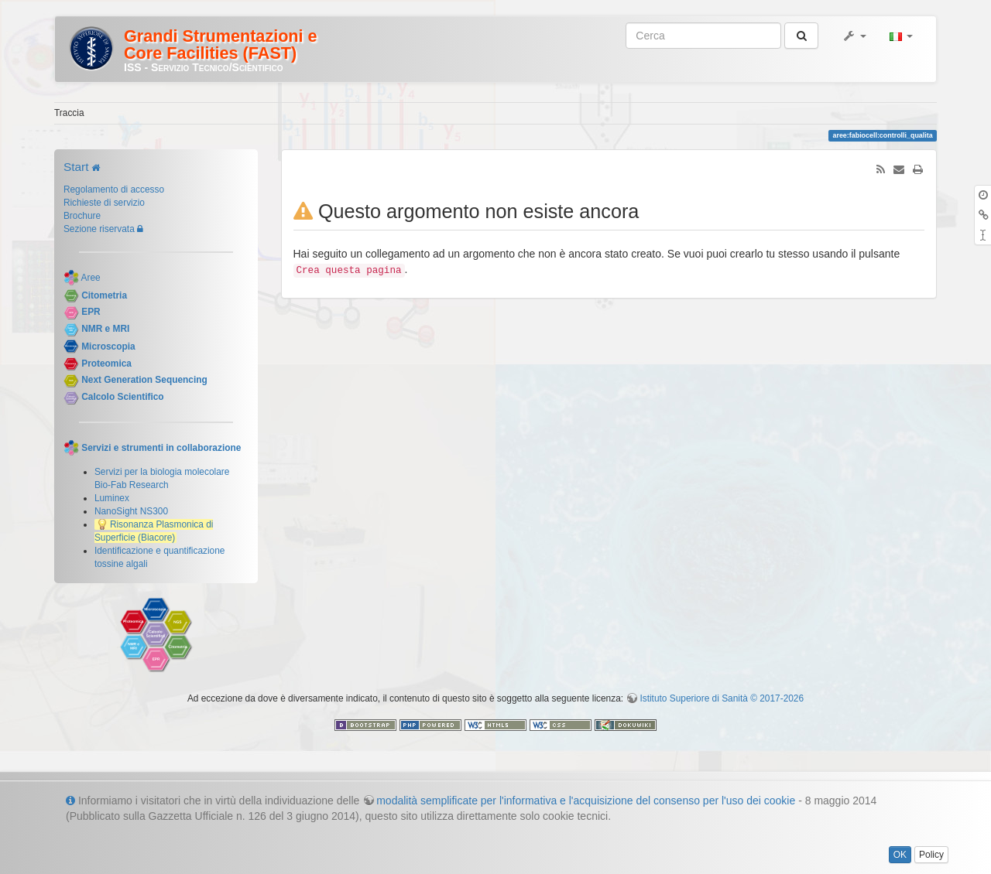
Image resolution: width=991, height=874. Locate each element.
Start (76, 166)
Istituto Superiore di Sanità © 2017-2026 (722, 698)
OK (900, 854)
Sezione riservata (99, 229)
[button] (854, 35)
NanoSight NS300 (131, 511)
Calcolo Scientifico (122, 396)
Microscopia (108, 346)
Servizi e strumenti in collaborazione (161, 447)
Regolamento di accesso (113, 189)
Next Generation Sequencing (144, 380)
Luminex (111, 498)
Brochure (82, 215)
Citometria (104, 295)
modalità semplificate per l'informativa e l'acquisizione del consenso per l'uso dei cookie (585, 800)
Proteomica (106, 363)
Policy (931, 854)
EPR (90, 312)
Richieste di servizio (104, 202)
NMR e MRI (105, 328)
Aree (91, 277)
